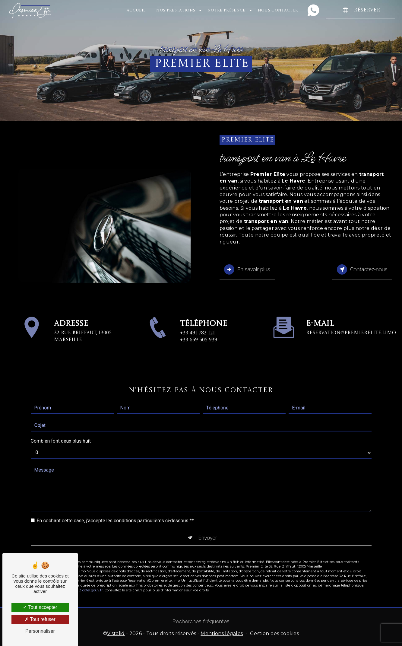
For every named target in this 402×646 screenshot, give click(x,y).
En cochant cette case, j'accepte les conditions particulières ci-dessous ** (115, 509)
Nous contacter (277, 10)
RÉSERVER (360, 10)
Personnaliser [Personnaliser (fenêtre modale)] (40, 631)
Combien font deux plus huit (61, 430)
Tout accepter (40, 607)
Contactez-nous (361, 269)
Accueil (135, 10)
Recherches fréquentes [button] (201, 621)
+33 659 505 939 (198, 349)
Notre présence (226, 10)
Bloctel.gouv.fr (91, 580)
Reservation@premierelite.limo (351, 322)
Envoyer (208, 526)
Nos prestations (175, 10)
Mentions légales (222, 633)
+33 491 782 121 (197, 342)
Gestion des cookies (274, 633)
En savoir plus (248, 269)
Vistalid (116, 633)
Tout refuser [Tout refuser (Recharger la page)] (40, 619)
